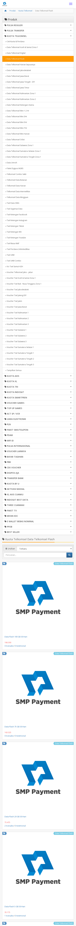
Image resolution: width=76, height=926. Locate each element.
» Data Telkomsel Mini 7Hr (16, 128)
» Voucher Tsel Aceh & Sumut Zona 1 (20, 278)
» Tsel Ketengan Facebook (16, 214)
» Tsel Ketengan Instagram (16, 220)
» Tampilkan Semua (13, 370)
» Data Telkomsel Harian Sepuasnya (20, 64)
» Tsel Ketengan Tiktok (14, 226)
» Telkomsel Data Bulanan (16, 180)
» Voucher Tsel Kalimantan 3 (17, 324)
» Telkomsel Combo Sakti (15, 174)
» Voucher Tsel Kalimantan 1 (17, 312)
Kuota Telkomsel (25, 10)
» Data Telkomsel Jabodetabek (18, 70)
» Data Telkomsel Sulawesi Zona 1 (19, 145)
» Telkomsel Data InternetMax (17, 191)
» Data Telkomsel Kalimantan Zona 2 (20, 99)
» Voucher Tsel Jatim (13, 301)
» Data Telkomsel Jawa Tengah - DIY (20, 82)
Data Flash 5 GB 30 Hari (15, 906)
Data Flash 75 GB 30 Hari (15, 726)
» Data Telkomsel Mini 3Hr (16, 116)
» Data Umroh (11, 162)
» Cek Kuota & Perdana (14, 41)
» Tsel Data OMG (12, 203)
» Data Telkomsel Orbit (15, 139)
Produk (13, 10)
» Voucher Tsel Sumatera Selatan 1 (19, 347)
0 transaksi (9, 646)
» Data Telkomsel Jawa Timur (17, 87)
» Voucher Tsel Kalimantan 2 (17, 318)
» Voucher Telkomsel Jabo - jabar (19, 272)
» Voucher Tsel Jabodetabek (17, 289)
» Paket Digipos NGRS (14, 168)
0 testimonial (20, 646)
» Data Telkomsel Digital (15, 53)
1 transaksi (9, 915)
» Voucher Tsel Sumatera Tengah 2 (19, 359)
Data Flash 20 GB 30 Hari (15, 816)
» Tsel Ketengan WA (13, 232)
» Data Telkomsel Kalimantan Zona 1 (20, 93)
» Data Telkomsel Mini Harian (17, 134)
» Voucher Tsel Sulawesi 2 (15, 335)
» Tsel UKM (9, 255)
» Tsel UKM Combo (13, 260)
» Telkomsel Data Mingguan (16, 197)
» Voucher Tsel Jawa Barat (16, 307)
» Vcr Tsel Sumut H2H (14, 266)
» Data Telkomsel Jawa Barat (17, 76)
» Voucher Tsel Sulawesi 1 (15, 330)
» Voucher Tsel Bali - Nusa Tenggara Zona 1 (23, 284)
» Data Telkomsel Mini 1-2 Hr (17, 110)
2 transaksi (9, 826)
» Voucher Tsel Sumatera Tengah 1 (19, 353)
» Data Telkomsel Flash (14, 59)
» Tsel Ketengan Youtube (15, 237)
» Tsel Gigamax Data (13, 209)
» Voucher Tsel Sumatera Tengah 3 (19, 364)
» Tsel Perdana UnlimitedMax (17, 249)
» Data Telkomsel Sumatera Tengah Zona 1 (23, 157)
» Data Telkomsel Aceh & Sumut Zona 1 (21, 47)
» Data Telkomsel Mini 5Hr (16, 122)
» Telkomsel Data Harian (15, 185)
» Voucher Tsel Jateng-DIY (15, 295)
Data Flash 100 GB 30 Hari (16, 636)
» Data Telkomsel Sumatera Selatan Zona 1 (23, 151)
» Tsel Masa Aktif (12, 243)
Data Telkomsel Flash (64, 563)
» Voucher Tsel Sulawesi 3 (15, 341)
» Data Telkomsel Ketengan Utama (19, 105)
